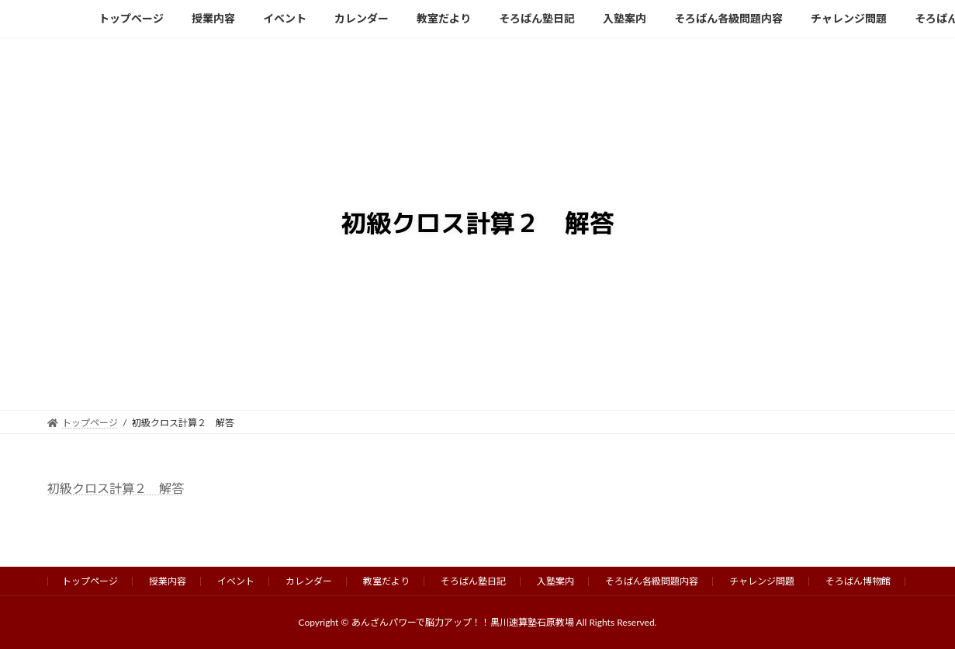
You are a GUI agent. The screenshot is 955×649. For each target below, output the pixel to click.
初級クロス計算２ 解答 (115, 488)
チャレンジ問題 (761, 581)
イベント (235, 581)
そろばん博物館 (858, 581)
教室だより (386, 581)
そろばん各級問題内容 (651, 581)
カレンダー (308, 581)
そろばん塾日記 (473, 581)
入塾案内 (555, 581)
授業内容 (167, 581)
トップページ (90, 581)
